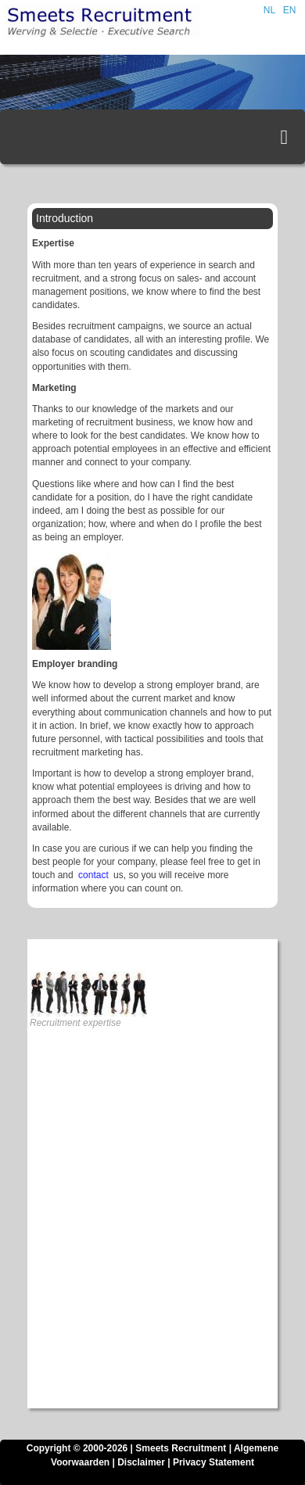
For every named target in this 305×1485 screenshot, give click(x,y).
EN (289, 10)
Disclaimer (141, 1462)
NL (269, 10)
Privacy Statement (213, 1462)
